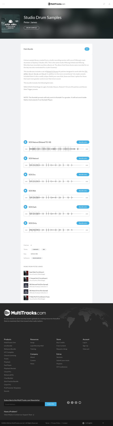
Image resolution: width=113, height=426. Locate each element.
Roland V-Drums (52, 71)
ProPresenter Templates (12, 388)
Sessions (59, 357)
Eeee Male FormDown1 (36, 272)
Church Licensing (10, 355)
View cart (86, 349)
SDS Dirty (33, 223)
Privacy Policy (55, 423)
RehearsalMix (9, 375)
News (32, 364)
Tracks (6, 359)
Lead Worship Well (37, 346)
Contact (64, 423)
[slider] (56, 148)
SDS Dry (32, 174)
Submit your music (62, 360)
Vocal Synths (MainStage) (37, 274)
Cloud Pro (7, 372)
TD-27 (44, 74)
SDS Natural (34, 158)
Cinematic (36, 249)
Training (33, 349)
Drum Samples (37, 258)
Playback (7, 362)
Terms (47, 423)
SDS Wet (32, 191)
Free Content (61, 346)
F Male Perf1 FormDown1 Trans (39, 297)
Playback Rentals (10, 368)
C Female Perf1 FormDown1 (38, 278)
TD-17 (31, 74)
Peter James (30, 22)
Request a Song (61, 349)
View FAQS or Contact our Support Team (19, 415)
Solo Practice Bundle (11, 381)
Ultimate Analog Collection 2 (38, 286)
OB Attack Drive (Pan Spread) (38, 290)
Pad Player (8, 365)
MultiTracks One (10, 342)
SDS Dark (32, 207)
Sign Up (85, 346)
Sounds (6, 391)
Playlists (59, 364)
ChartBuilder (8, 378)
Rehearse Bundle (10, 349)
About (32, 357)
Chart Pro (7, 385)
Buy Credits (60, 342)
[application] (56, 149)
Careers (33, 360)
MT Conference (61, 367)
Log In (85, 342)
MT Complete (9, 352)
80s (44, 249)
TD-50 (36, 74)
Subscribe (50, 404)
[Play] (25, 142)
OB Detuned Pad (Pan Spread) (38, 284)
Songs (32, 342)
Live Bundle (8, 346)
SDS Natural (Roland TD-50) (40, 142)
